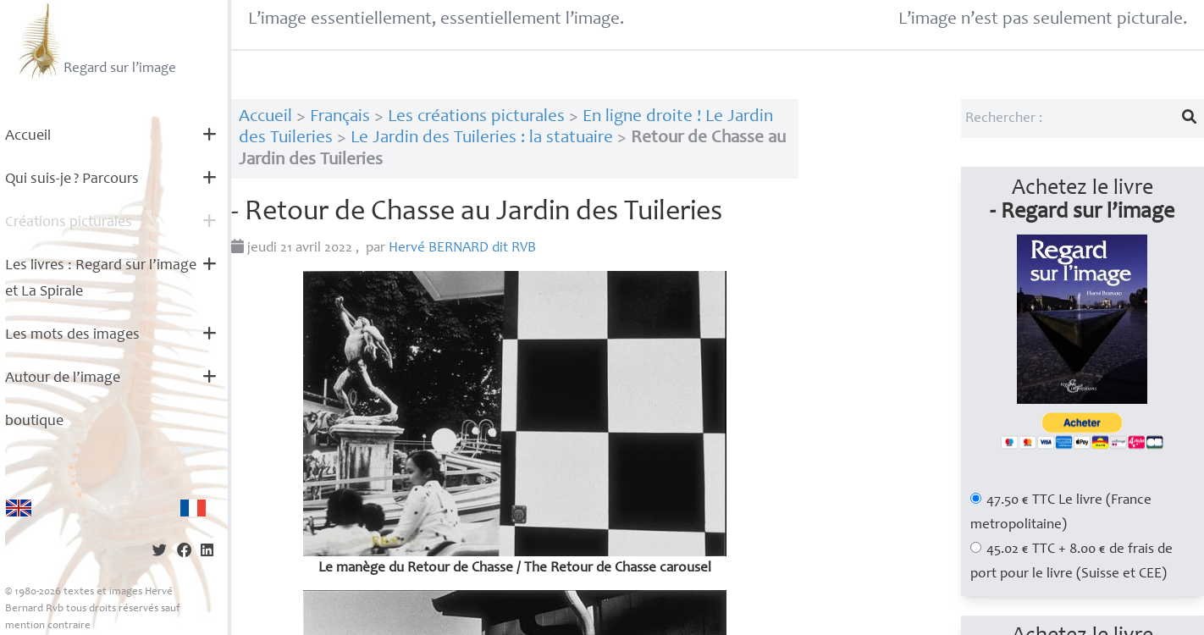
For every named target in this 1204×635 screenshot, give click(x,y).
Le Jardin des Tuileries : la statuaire (482, 138)
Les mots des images (72, 335)
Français (340, 117)
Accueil (28, 136)
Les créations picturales (476, 117)
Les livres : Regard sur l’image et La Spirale (100, 279)
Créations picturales (68, 222)
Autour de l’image (62, 378)
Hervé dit (462, 248)
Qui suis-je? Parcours (72, 179)
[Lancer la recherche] (1189, 118)
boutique (34, 421)
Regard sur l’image (95, 40)
